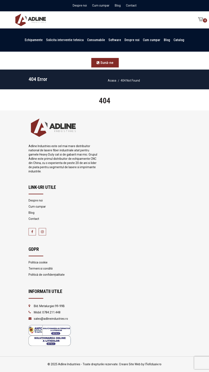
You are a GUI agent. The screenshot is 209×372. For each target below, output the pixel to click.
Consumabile (96, 40)
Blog (118, 5)
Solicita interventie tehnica (65, 40)
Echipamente (34, 40)
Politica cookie (38, 262)
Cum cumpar (100, 5)
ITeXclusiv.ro (153, 364)
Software (114, 40)
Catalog (178, 40)
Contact (131, 5)
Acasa (112, 80)
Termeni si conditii (41, 268)
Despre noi (80, 5)
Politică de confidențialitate (47, 274)
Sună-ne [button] (105, 63)
